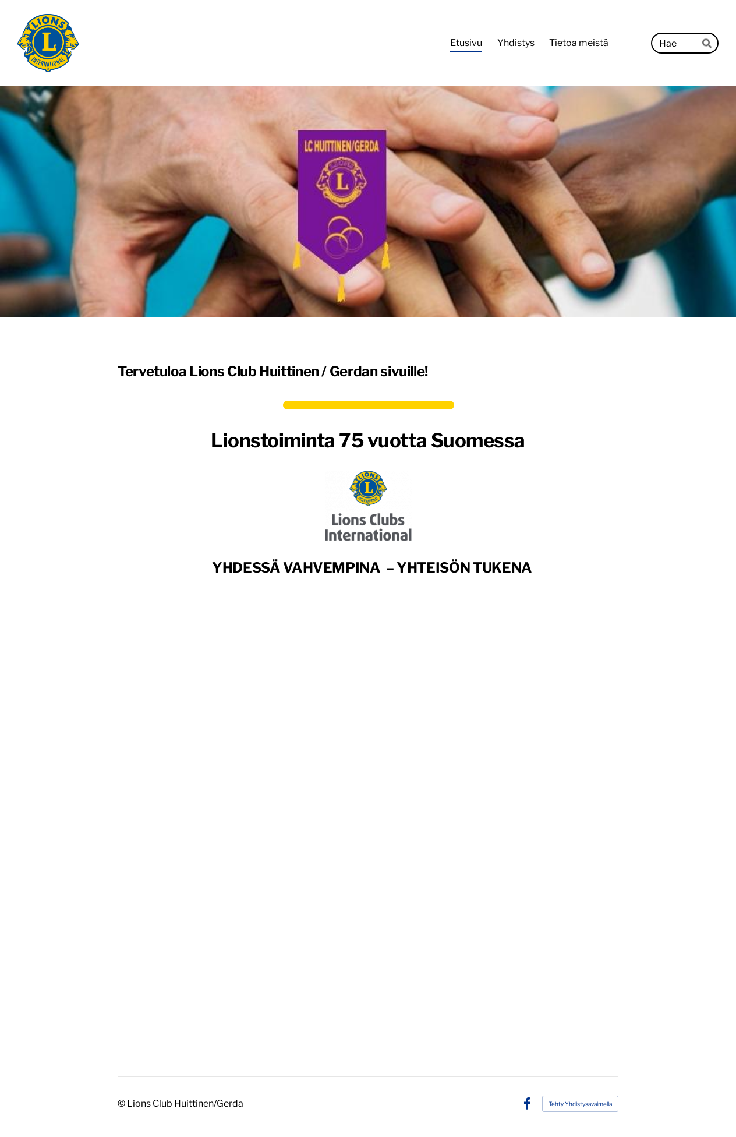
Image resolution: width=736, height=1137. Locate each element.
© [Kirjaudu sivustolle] (122, 1103)
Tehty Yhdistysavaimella (580, 1103)
